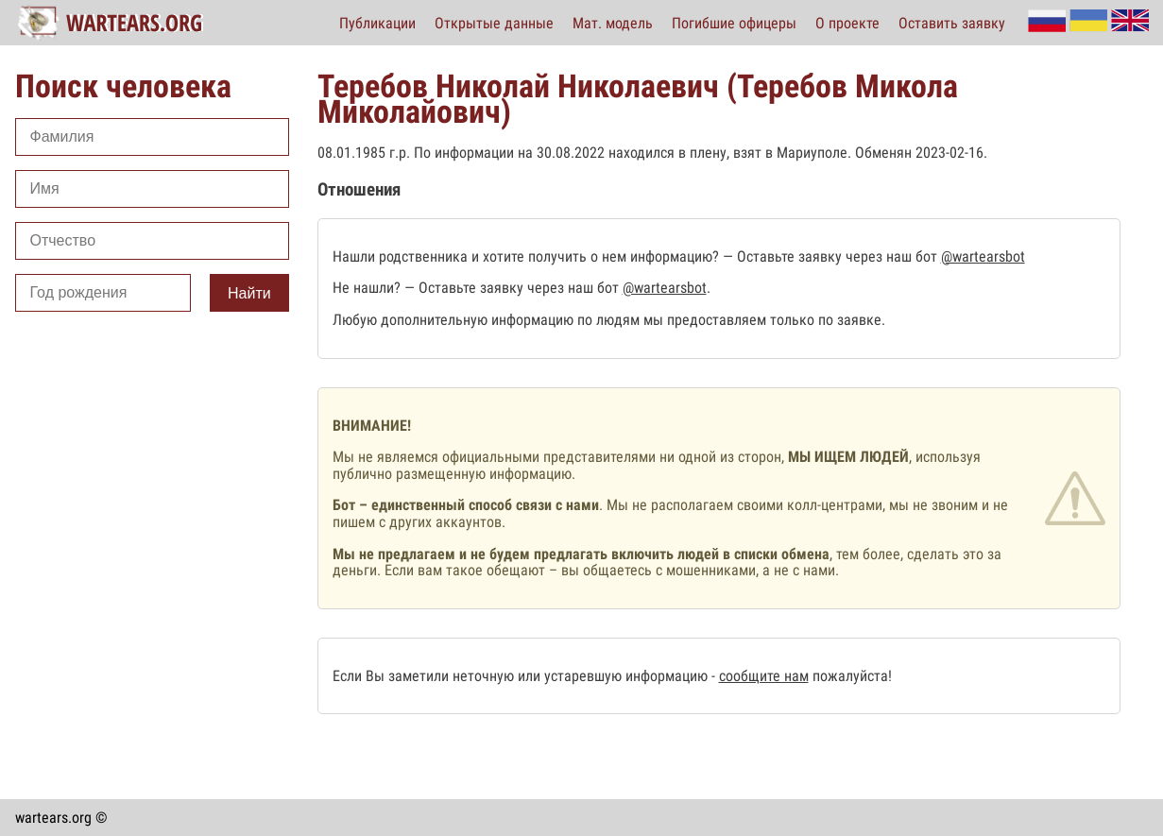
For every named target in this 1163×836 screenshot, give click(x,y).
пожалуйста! (850, 676)
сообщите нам (764, 676)
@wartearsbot (983, 256)
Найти (249, 293)
